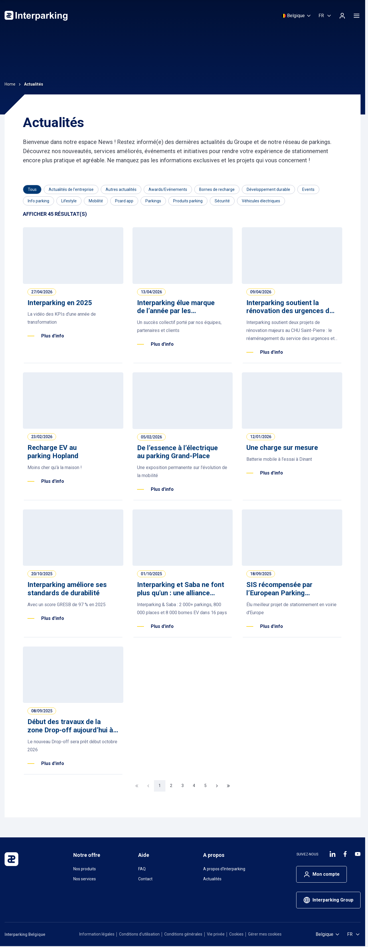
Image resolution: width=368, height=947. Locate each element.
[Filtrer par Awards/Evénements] (168, 189)
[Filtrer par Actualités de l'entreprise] (71, 189)
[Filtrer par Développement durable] (268, 189)
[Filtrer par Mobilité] (96, 200)
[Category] (32, 189)
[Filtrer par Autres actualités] (121, 189)
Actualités (212, 879)
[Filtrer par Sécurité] (222, 200)
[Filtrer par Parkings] (153, 200)
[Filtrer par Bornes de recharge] (217, 189)
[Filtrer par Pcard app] (124, 200)
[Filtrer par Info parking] (38, 200)
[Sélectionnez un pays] (297, 15)
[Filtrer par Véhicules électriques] (261, 200)
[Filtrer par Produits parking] (187, 200)
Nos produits (84, 869)
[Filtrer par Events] (308, 189)
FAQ (142, 869)
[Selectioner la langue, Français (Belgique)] (325, 15)
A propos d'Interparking (224, 869)
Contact (145, 879)
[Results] (55, 214)
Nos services (84, 879)
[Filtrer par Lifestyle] (69, 200)
